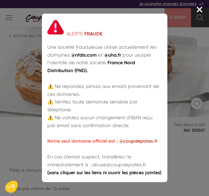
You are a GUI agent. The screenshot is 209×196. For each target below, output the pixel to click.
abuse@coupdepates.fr (119, 165)
